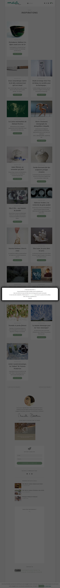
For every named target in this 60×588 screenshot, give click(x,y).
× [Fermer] (57, 288)
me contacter (32, 294)
